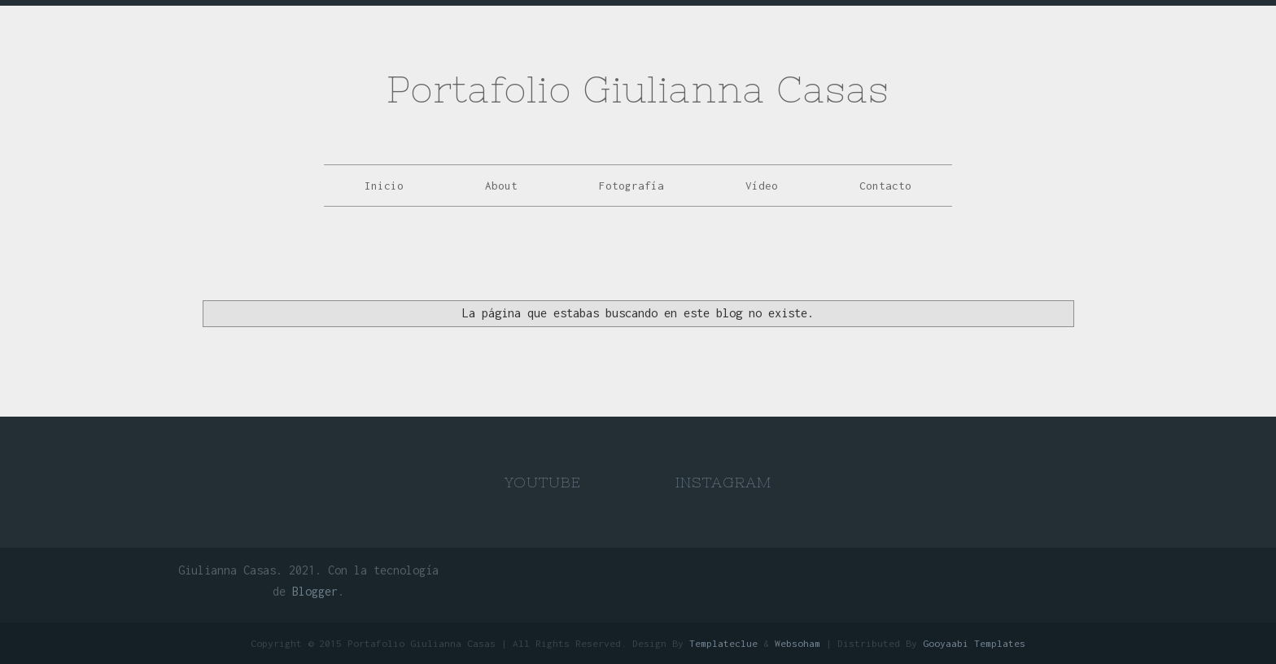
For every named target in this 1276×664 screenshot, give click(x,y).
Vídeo (761, 185)
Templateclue (723, 643)
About (501, 185)
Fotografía (631, 185)
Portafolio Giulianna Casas (638, 89)
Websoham (797, 643)
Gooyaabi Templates (974, 643)
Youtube (543, 482)
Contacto (885, 185)
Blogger (315, 591)
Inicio (384, 185)
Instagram (723, 482)
